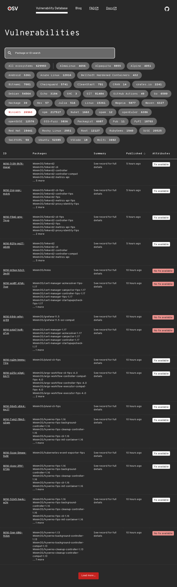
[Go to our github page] (167, 10)
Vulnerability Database (52, 8)
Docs (109, 8)
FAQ (92, 8)
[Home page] (13, 9)
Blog (78, 8)
